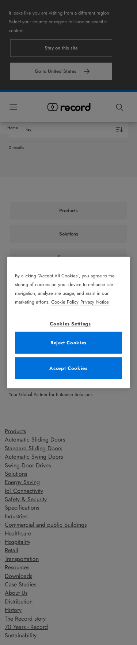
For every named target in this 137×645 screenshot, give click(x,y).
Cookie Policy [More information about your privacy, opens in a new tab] (65, 301)
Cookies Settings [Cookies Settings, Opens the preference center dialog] (70, 323)
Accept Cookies (68, 367)
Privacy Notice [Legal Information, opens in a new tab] (94, 301)
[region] (68, 322)
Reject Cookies (68, 342)
